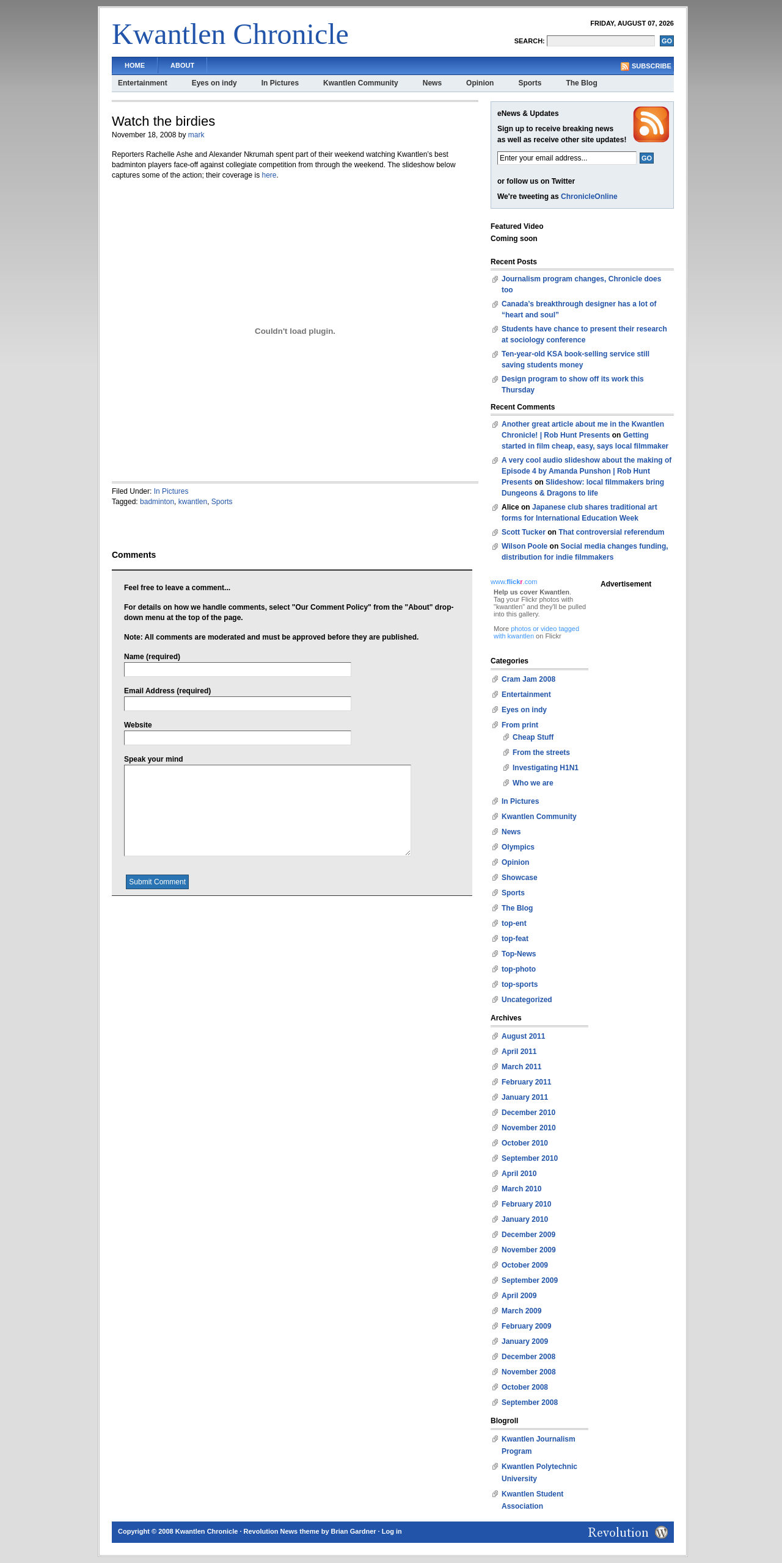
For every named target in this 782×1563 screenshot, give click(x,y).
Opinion (480, 83)
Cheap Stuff (533, 737)
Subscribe (651, 66)
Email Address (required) (167, 691)
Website (138, 725)
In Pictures (280, 83)
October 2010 (525, 1143)
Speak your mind (153, 759)
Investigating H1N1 (546, 767)
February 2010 (526, 1204)
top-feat (515, 938)
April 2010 (519, 1173)
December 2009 (528, 1234)
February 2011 (526, 1082)
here (268, 175)
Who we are (533, 783)
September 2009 (530, 1280)
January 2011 (525, 1097)
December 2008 (528, 1356)
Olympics (518, 847)
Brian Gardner (353, 1531)
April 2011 (519, 1051)
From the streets (541, 752)
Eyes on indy (214, 83)
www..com (514, 581)
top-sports (520, 984)
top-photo (519, 969)
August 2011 (523, 1036)
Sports (529, 83)
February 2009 (526, 1326)
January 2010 (525, 1219)
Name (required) (152, 656)
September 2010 (530, 1158)
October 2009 (525, 1265)
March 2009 (521, 1311)
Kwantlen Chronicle (230, 34)
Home (135, 65)
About (182, 65)
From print (520, 725)
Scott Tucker (524, 532)
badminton (157, 501)
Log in (392, 1531)
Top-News (519, 954)
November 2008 (529, 1372)
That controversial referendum (611, 532)
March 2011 (521, 1067)
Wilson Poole (524, 546)
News (432, 83)
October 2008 (525, 1387)
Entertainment (142, 83)
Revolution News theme (282, 1531)
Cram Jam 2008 (528, 679)
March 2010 (521, 1189)
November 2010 (529, 1128)
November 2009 (529, 1250)
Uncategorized (527, 999)
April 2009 (519, 1295)
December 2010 (528, 1112)
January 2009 (525, 1341)
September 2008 (530, 1402)
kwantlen (192, 501)
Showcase (520, 877)
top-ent (514, 923)
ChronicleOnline (589, 196)
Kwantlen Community (360, 83)
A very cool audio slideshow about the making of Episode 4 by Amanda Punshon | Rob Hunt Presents (586, 471)
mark (196, 135)
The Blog (581, 83)
